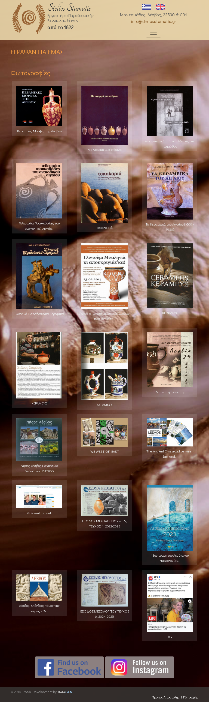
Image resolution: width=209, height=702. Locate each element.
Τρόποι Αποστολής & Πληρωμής (175, 697)
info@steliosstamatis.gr (153, 21)
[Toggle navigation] (153, 32)
